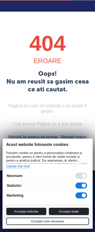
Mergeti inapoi (74, 137)
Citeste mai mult (18, 166)
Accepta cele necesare (47, 221)
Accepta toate (69, 211)
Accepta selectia (26, 211)
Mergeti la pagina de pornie (33, 137)
